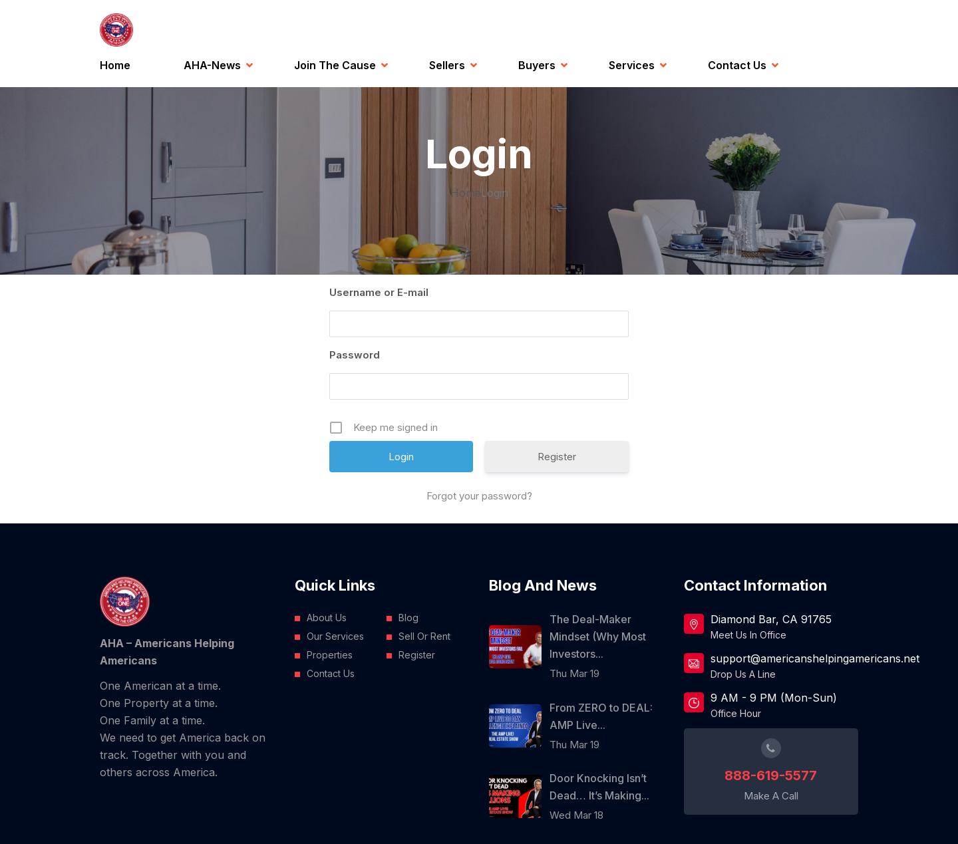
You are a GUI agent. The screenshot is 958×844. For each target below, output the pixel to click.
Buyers (537, 65)
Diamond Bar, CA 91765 (771, 619)
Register (557, 456)
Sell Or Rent (424, 636)
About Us (327, 617)
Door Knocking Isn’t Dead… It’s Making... (599, 787)
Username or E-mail (378, 292)
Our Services (335, 636)
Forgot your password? (479, 496)
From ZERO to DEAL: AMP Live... (601, 716)
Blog (408, 617)
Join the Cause (335, 65)
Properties (330, 654)
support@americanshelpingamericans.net (785, 658)
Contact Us (737, 65)
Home (115, 65)
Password (354, 355)
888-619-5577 (770, 775)
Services (632, 65)
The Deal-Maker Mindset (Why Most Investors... (598, 636)
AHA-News (212, 65)
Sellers (447, 65)
